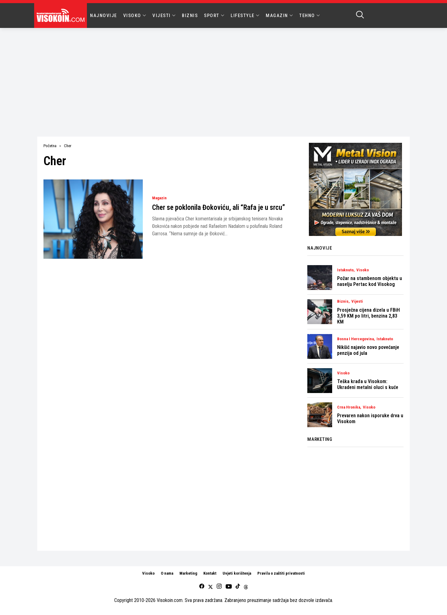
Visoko (362, 270)
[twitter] (210, 587)
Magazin (159, 198)
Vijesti (357, 301)
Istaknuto (345, 270)
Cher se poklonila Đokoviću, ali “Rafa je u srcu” (218, 207)
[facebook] (201, 587)
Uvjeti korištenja (237, 573)
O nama (167, 573)
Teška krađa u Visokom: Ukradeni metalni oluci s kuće (367, 384)
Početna (49, 145)
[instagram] (219, 587)
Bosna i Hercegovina (355, 339)
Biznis (343, 301)
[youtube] (229, 587)
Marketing (188, 573)
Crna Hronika (348, 407)
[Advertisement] (223, 74)
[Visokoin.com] (62, 15)
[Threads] (246, 587)
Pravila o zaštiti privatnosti (281, 573)
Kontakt (209, 573)
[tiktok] (238, 587)
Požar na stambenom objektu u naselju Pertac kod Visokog (369, 281)
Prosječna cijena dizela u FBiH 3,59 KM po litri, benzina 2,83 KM (368, 316)
